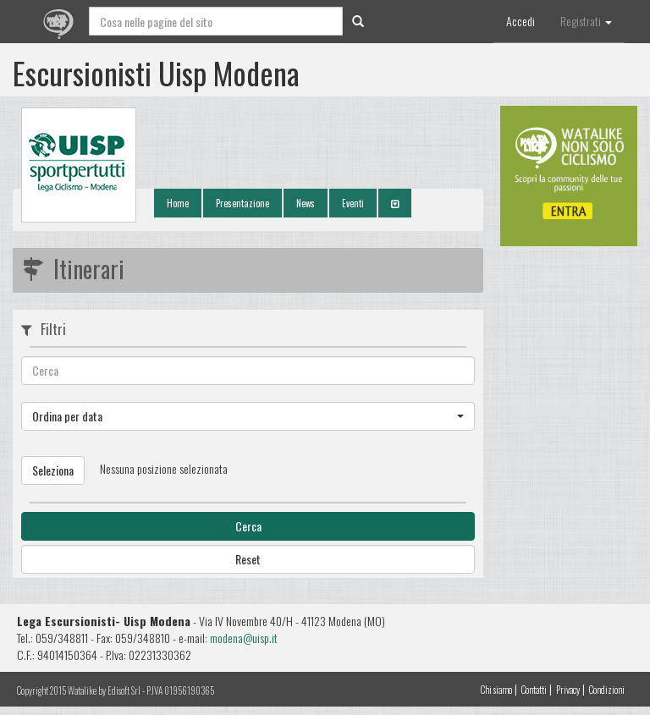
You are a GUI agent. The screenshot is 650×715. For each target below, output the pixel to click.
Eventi (353, 203)
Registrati (586, 21)
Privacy (568, 689)
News (305, 203)
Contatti (534, 689)
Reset (248, 559)
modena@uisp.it (244, 637)
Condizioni (607, 689)
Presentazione (242, 203)
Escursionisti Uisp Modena (156, 72)
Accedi (520, 21)
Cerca (248, 526)
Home (178, 203)
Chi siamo (496, 689)
